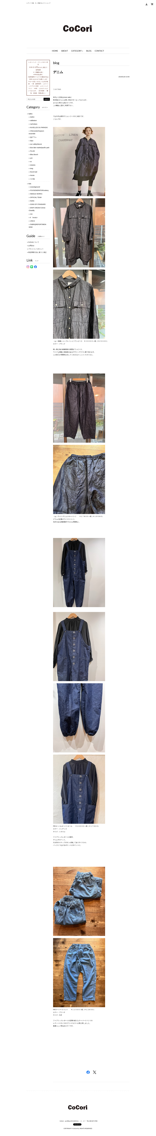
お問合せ (31, 245)
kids (29, 184)
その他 (32, 179)
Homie (32, 175)
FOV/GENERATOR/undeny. (39, 190)
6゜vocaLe (33, 217)
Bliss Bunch (34, 154)
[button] (77, 51)
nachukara (33, 124)
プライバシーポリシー (35, 249)
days (31, 141)
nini (31, 214)
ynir (31, 158)
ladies (30, 114)
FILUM (32, 151)
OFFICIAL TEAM (35, 197)
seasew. (33, 165)
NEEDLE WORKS (36, 194)
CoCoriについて (33, 242)
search (46, 99)
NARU (32, 117)
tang (31, 168)
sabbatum (33, 120)
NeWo (32, 201)
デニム (58, 72)
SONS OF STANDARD (38, 204)
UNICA (32, 221)
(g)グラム (33, 137)
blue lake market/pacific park (39, 147)
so (31, 161)
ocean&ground (35, 187)
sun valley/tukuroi (36, 144)
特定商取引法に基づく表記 (37, 252)
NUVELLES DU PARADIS (39, 127)
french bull (33, 172)
